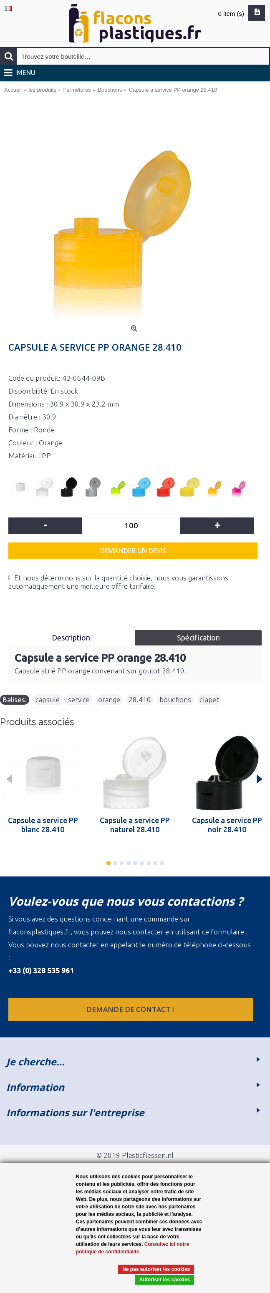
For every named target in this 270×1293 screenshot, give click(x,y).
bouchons (175, 699)
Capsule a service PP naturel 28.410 (135, 825)
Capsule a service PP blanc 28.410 (43, 825)
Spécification (198, 637)
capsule (47, 699)
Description (72, 637)
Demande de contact (131, 1009)
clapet (209, 699)
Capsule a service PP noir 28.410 (227, 825)
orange (109, 699)
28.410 (140, 699)
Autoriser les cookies (164, 1280)
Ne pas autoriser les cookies (156, 1269)
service (79, 699)
